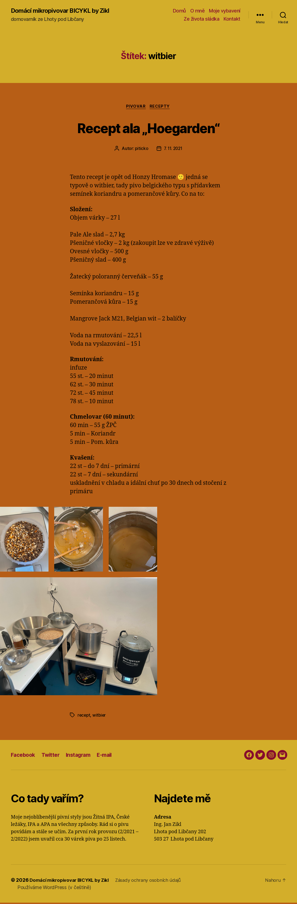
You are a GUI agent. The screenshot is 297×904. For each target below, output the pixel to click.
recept (84, 716)
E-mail (110, 755)
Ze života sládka (201, 19)
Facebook (24, 755)
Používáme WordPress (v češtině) (54, 889)
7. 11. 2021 (173, 149)
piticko (140, 149)
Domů (179, 11)
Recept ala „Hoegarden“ (148, 128)
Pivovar (136, 107)
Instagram (82, 755)
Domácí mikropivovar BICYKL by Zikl (64, 11)
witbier (100, 716)
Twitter (53, 755)
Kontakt (232, 19)
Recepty (161, 107)
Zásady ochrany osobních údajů (156, 881)
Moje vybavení (224, 11)
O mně (197, 11)
